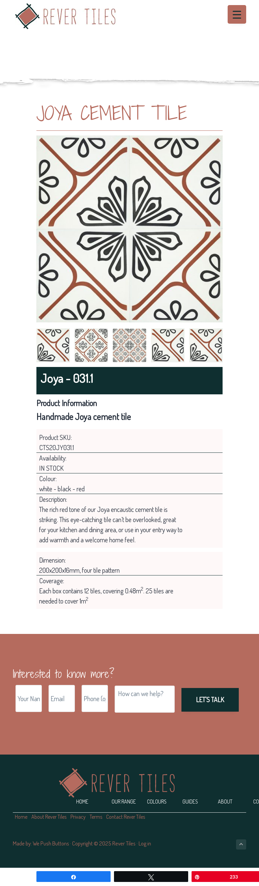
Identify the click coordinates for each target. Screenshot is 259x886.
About (225, 801)
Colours (157, 801)
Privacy (78, 816)
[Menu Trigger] (237, 14)
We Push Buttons (51, 843)
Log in (145, 843)
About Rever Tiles (48, 816)
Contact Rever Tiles (125, 816)
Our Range (124, 801)
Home (82, 801)
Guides (190, 801)
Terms (96, 816)
